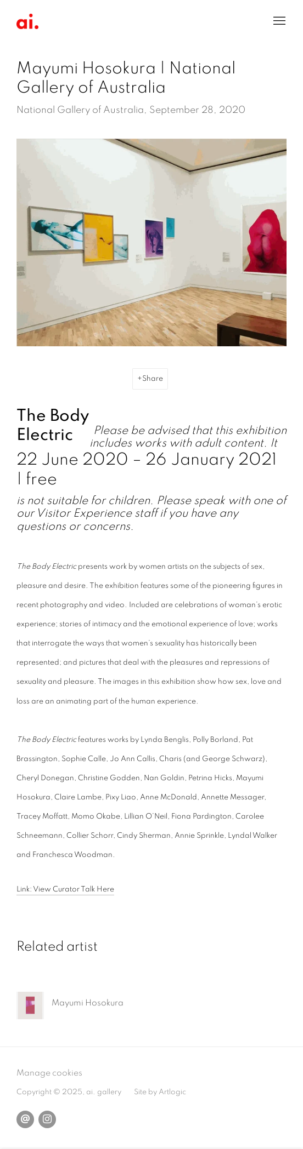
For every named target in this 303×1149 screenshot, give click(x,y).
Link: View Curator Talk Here (65, 889)
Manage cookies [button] (49, 1073)
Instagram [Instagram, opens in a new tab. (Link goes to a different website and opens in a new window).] (47, 1119)
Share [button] (152, 378)
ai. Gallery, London (27, 21)
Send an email (25, 1119)
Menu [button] (278, 21)
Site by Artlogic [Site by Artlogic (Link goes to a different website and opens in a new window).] (160, 1092)
